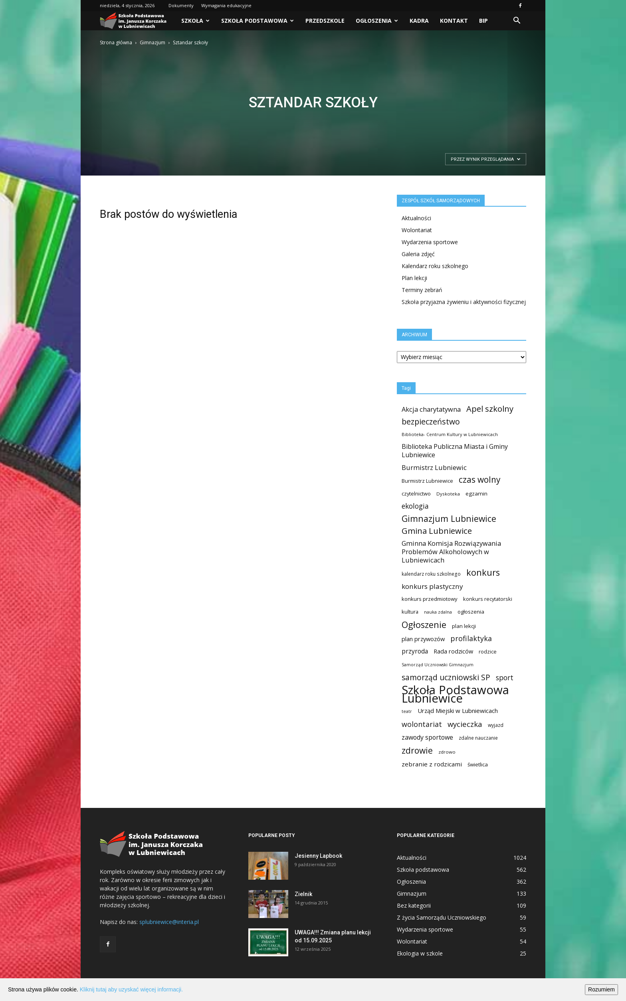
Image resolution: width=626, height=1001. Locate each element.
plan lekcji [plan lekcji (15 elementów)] (464, 626)
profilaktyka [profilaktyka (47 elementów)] (471, 638)
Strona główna (116, 42)
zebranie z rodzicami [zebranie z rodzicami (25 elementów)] (432, 764)
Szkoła (195, 20)
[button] (516, 20)
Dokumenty (181, 5)
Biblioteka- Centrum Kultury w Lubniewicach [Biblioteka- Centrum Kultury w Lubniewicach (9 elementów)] (450, 434)
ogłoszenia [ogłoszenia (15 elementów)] (471, 611)
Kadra (419, 20)
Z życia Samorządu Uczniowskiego (441, 917)
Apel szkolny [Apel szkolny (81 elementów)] (489, 409)
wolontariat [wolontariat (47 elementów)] (422, 724)
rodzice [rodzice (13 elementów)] (488, 651)
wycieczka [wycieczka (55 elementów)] (465, 724)
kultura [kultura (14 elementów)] (410, 611)
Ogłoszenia (377, 20)
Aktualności (416, 218)
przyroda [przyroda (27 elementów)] (415, 651)
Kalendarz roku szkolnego (435, 266)
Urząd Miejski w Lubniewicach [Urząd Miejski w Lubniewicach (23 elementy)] (458, 711)
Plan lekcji (414, 278)
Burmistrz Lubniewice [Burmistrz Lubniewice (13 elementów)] (427, 480)
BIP (483, 20)
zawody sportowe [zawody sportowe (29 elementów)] (427, 737)
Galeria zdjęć (418, 254)
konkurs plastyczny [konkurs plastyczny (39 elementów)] (432, 586)
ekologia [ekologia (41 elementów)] (415, 506)
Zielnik (303, 894)
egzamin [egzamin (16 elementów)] (476, 493)
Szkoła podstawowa (257, 20)
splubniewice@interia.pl (169, 922)
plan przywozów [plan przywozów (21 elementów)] (423, 639)
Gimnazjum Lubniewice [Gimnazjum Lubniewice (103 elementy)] (449, 518)
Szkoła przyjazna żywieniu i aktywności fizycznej (464, 302)
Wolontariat (417, 230)
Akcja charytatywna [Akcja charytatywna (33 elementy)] (431, 409)
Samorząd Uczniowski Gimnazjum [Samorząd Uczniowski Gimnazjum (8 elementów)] (437, 664)
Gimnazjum (152, 42)
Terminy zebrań (422, 290)
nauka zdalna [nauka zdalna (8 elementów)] (438, 612)
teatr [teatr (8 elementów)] (407, 711)
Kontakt (454, 20)
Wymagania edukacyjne (226, 5)
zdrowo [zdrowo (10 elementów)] (447, 752)
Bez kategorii (414, 905)
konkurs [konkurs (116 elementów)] (483, 572)
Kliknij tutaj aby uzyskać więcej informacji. (131, 989)
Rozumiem (601, 989)
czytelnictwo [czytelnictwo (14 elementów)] (416, 493)
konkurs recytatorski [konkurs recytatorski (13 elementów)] (487, 598)
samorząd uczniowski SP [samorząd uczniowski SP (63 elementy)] (446, 677)
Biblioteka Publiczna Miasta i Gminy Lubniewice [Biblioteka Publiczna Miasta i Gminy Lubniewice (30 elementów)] (455, 450)
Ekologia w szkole (420, 953)
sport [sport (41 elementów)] (504, 677)
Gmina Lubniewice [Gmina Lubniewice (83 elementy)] (437, 531)
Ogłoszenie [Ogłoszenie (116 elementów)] (424, 624)
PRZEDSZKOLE (325, 20)
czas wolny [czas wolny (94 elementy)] (479, 480)
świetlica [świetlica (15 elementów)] (478, 764)
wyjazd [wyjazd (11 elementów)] (495, 725)
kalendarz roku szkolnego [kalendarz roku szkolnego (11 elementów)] (431, 574)
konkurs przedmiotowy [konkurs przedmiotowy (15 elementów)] (430, 598)
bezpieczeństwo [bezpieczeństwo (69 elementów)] (431, 421)
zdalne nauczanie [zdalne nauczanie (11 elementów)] (478, 737)
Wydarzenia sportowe (430, 242)
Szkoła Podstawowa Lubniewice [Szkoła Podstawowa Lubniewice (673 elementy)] (455, 694)
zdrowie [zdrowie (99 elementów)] (417, 750)
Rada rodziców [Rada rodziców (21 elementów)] (453, 651)
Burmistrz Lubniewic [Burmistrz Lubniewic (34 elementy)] (434, 467)
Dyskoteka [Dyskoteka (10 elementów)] (448, 494)
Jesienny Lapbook (318, 856)
